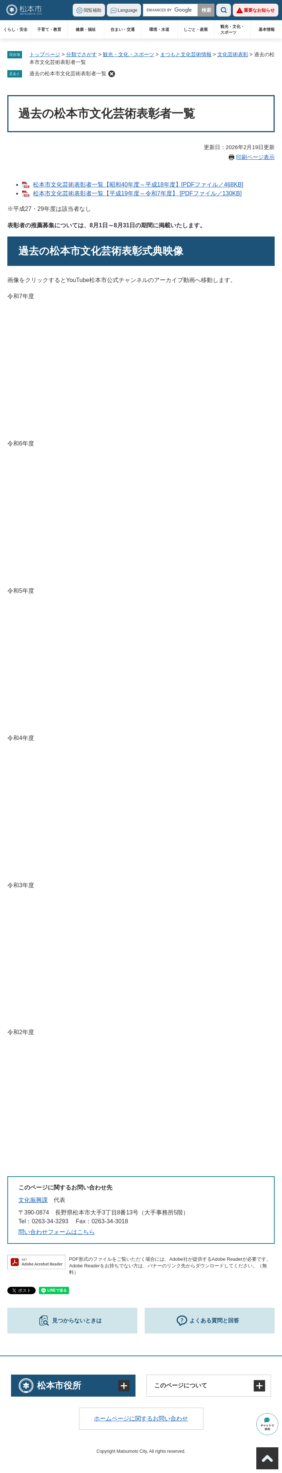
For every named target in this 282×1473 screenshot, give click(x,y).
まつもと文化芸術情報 (186, 54)
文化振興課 (33, 1200)
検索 (223, 10)
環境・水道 (159, 29)
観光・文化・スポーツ (232, 29)
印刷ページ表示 (255, 157)
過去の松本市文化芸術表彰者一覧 (67, 73)
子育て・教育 (49, 29)
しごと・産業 (196, 29)
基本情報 (266, 29)
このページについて (180, 1385)
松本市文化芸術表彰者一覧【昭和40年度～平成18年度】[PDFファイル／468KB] (138, 184)
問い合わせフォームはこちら (56, 1232)
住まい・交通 (123, 29)
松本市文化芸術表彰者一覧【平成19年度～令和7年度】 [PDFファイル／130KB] (137, 193)
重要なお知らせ (259, 10)
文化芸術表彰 (232, 54)
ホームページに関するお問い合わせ (141, 1418)
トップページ (44, 54)
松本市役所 (59, 1385)
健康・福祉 (86, 29)
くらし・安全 (15, 29)
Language (127, 10)
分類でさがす (81, 54)
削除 (111, 74)
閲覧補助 (92, 10)
